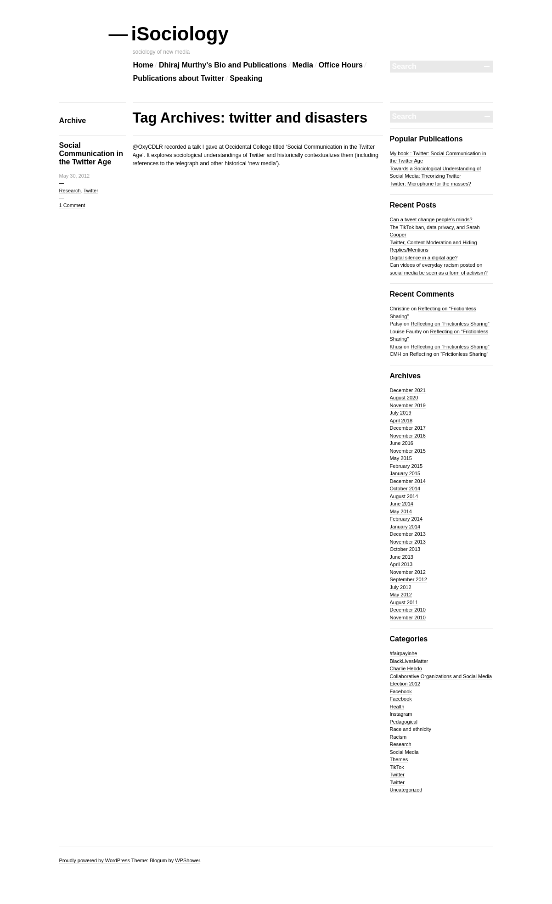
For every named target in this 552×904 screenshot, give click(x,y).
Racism (398, 737)
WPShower (187, 860)
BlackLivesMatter (409, 661)
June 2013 (401, 557)
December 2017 (408, 428)
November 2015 (408, 451)
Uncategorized (406, 789)
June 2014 (401, 503)
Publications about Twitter (179, 78)
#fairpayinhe (403, 653)
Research (70, 190)
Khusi (396, 346)
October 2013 (405, 549)
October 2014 (405, 488)
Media (303, 65)
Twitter (91, 190)
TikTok (397, 767)
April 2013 (401, 564)
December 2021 (408, 390)
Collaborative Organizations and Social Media (441, 676)
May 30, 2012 (74, 176)
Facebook (401, 691)
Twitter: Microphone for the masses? (430, 183)
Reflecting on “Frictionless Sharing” (450, 323)
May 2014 (401, 511)
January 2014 (405, 526)
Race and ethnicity (411, 729)
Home (143, 65)
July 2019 (400, 413)
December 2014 (408, 481)
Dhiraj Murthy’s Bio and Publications (223, 65)
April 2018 (401, 420)
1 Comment (72, 205)
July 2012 (400, 587)
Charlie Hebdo (406, 668)
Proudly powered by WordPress (94, 860)
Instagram (401, 714)
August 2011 (404, 602)
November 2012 (408, 572)
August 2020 (404, 397)
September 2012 (408, 579)
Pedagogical (404, 721)
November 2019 (408, 405)
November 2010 (408, 617)
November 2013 (408, 542)
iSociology (181, 34)
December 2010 (408, 609)
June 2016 (401, 443)
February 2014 (406, 519)
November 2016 (408, 435)
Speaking (246, 78)
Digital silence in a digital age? (424, 257)
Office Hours (341, 65)
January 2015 (405, 473)
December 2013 (408, 534)
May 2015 (401, 458)
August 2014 (404, 496)
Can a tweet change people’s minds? (431, 219)
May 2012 (401, 594)
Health (397, 706)
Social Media (404, 752)
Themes (399, 759)
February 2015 (406, 466)
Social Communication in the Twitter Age (91, 153)
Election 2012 (405, 683)
